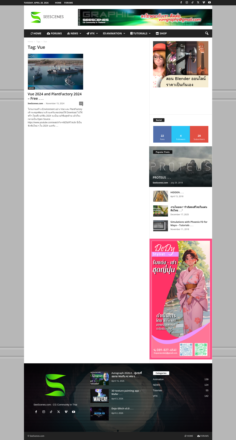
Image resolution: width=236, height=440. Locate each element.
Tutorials (157, 390)
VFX (92, 33)
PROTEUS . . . (162, 177)
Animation (114, 33)
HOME (58, 2)
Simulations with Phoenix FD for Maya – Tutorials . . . (189, 223)
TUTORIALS (140, 33)
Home (30, 41)
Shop (161, 33)
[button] (207, 33)
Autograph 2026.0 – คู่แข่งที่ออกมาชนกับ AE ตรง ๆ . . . (127, 374)
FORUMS (68, 2)
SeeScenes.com (35, 103)
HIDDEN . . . (177, 192)
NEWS (74, 33)
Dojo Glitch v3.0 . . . (122, 408)
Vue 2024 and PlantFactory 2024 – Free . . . (55, 96)
